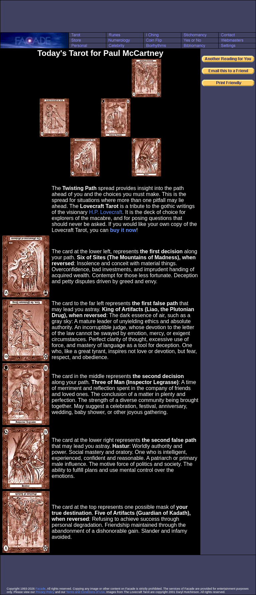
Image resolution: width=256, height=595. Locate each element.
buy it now (123, 230)
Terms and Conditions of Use (85, 592)
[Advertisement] (128, 16)
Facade (41, 588)
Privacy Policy (45, 592)
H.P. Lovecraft (105, 212)
